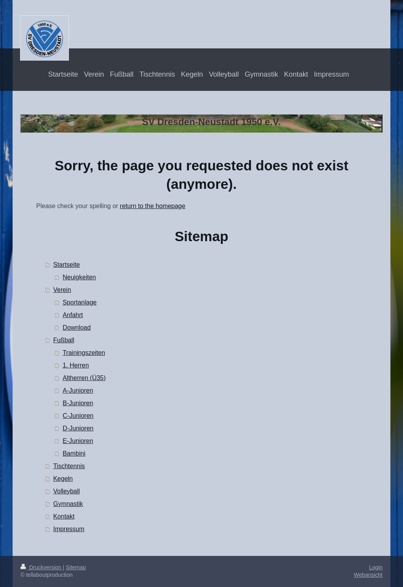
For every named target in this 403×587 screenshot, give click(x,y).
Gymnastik (68, 503)
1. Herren (76, 365)
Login (376, 567)
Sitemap (76, 567)
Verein (62, 289)
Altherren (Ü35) (84, 378)
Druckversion (41, 567)
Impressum (68, 529)
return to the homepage (152, 206)
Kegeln (63, 478)
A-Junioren (78, 390)
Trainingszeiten (84, 352)
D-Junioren (78, 428)
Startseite (66, 264)
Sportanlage (79, 302)
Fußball (63, 340)
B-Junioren (78, 403)
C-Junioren (78, 415)
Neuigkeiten (79, 277)
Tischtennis (69, 466)
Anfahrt (73, 315)
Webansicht (368, 575)
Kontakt (63, 516)
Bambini (74, 453)
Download (77, 327)
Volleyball (66, 491)
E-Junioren (78, 440)
